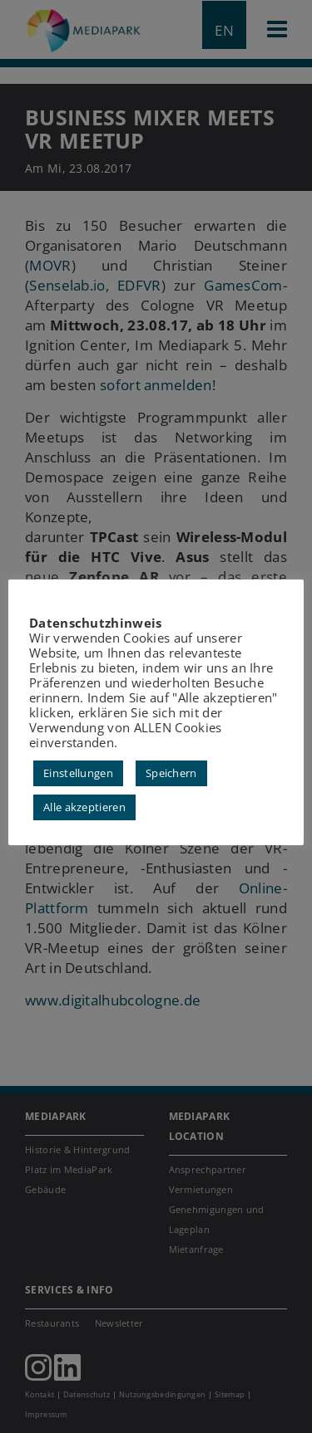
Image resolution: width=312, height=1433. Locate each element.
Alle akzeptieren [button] (84, 807)
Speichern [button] (171, 772)
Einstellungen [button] (78, 772)
